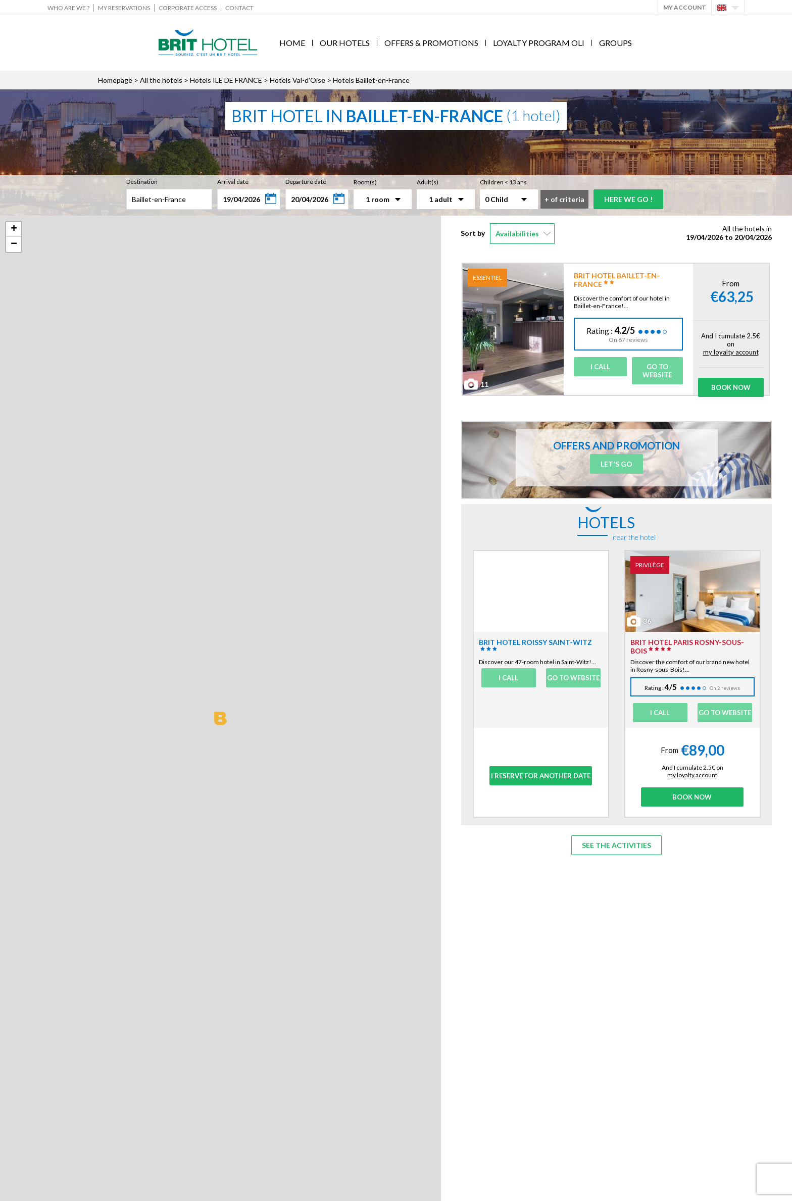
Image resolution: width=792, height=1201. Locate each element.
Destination (142, 181)
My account (684, 7)
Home (292, 42)
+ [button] (14, 229)
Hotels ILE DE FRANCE (226, 80)
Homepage (115, 80)
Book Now (731, 387)
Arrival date (233, 181)
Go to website (657, 371)
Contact (239, 8)
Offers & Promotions (431, 42)
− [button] (14, 244)
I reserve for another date (540, 776)
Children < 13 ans (503, 182)
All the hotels (161, 80)
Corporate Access (188, 8)
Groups (615, 42)
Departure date (305, 181)
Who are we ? (68, 8)
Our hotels (345, 42)
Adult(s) (427, 182)
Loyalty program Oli (538, 42)
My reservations (124, 8)
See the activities (616, 845)
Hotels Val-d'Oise (297, 80)
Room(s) (365, 182)
